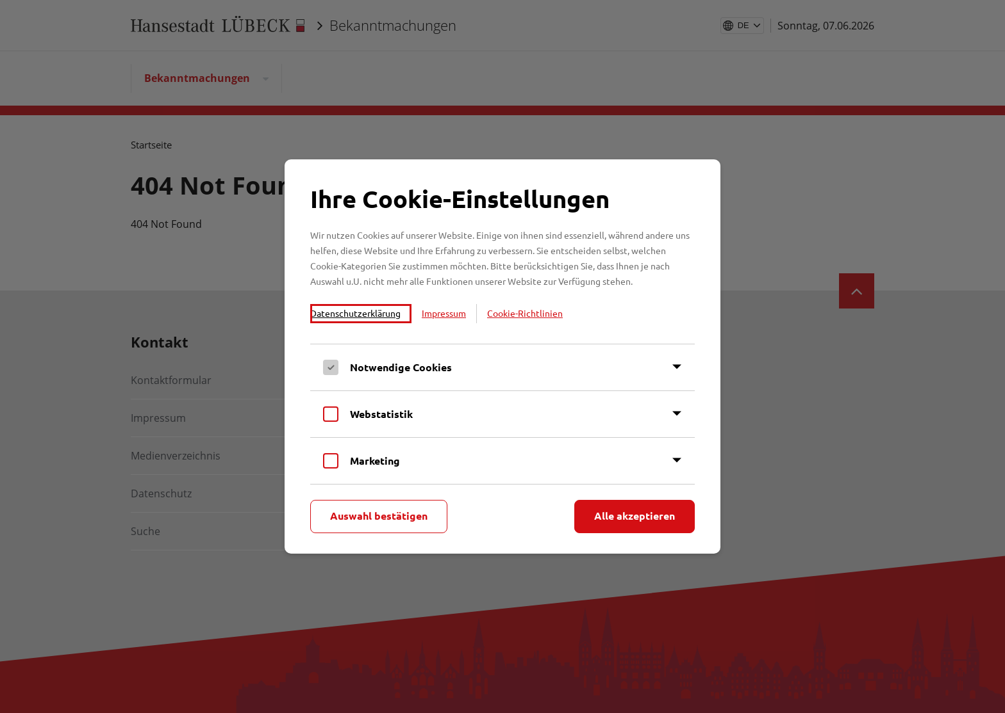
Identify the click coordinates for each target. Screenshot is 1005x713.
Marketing (375, 460)
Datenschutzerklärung (355, 313)
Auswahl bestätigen (379, 515)
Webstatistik (381, 414)
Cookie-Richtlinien (525, 313)
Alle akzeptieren (634, 515)
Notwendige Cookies (401, 367)
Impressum (444, 313)
